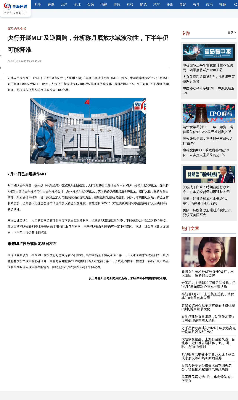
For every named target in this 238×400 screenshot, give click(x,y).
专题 (183, 4)
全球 (77, 4)
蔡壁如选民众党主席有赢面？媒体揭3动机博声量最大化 (208, 307)
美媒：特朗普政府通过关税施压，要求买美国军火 (208, 212)
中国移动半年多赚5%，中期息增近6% (208, 90)
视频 (222, 4)
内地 (17, 28)
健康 (117, 4)
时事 (37, 4)
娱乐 (209, 4)
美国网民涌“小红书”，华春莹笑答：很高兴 (207, 378)
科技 (130, 4)
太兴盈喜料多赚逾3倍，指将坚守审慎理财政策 (209, 79)
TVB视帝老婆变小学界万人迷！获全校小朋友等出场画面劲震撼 (208, 356)
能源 (143, 4)
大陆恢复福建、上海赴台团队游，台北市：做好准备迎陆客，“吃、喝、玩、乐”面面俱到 (208, 343)
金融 (90, 4)
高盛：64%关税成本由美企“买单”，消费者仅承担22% (205, 201)
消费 (103, 4)
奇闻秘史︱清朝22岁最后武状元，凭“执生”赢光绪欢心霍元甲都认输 (208, 284)
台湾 (64, 4)
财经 (23, 28)
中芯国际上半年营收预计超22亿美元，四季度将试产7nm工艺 (208, 67)
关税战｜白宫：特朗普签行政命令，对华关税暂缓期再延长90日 (206, 189)
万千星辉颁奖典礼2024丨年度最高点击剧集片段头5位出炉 (208, 330)
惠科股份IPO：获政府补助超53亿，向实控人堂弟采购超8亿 (206, 152)
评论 (169, 4)
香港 (51, 4)
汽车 (156, 4)
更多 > (232, 32)
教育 (196, 4)
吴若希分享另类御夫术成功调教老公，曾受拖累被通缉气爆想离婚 (206, 367)
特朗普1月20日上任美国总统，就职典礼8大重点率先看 (207, 296)
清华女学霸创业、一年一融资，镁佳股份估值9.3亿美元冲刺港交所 (208, 129)
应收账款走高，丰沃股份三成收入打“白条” (208, 141)
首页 (10, 28)
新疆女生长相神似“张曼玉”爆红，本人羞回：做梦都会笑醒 (207, 273)
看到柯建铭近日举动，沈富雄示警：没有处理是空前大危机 (208, 318)
